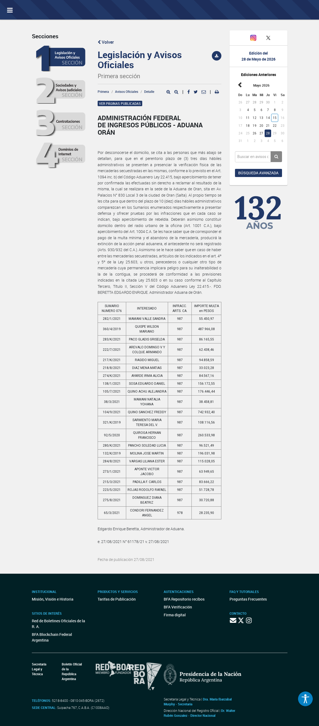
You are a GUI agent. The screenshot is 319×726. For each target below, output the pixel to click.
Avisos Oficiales (126, 91)
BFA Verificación (178, 607)
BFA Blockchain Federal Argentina (52, 637)
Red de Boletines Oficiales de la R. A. (58, 623)
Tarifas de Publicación (117, 599)
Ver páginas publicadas (120, 103)
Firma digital (175, 614)
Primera (103, 91)
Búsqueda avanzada (258, 172)
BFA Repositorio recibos (184, 599)
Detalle (149, 91)
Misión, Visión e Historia (52, 599)
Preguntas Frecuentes (248, 599)
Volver (106, 42)
